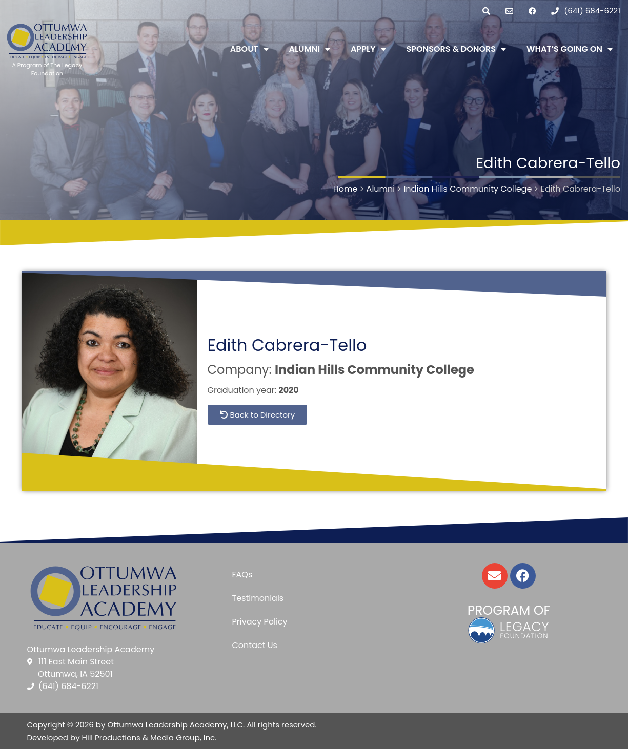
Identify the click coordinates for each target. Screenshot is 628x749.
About (249, 49)
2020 (289, 390)
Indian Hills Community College (374, 369)
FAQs (242, 574)
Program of (509, 610)
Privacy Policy (259, 622)
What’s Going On (569, 49)
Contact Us (254, 645)
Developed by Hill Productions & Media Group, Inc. (122, 737)
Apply (368, 49)
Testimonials (257, 598)
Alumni (310, 49)
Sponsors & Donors (457, 49)
